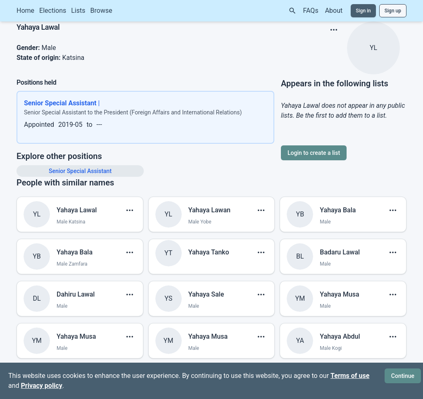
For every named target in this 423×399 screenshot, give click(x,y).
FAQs (310, 10)
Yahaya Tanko (208, 252)
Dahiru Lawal (76, 294)
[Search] (292, 10)
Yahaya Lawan (209, 210)
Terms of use (349, 376)
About (334, 10)
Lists (78, 10)
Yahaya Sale (206, 294)
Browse (101, 10)
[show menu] (333, 29)
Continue (402, 376)
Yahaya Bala (338, 210)
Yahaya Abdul (340, 336)
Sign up (393, 11)
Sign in (363, 11)
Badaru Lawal (340, 252)
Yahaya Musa (339, 294)
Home (25, 10)
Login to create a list (314, 153)
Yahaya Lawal (77, 210)
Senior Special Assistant (80, 171)
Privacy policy (41, 386)
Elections (52, 10)
